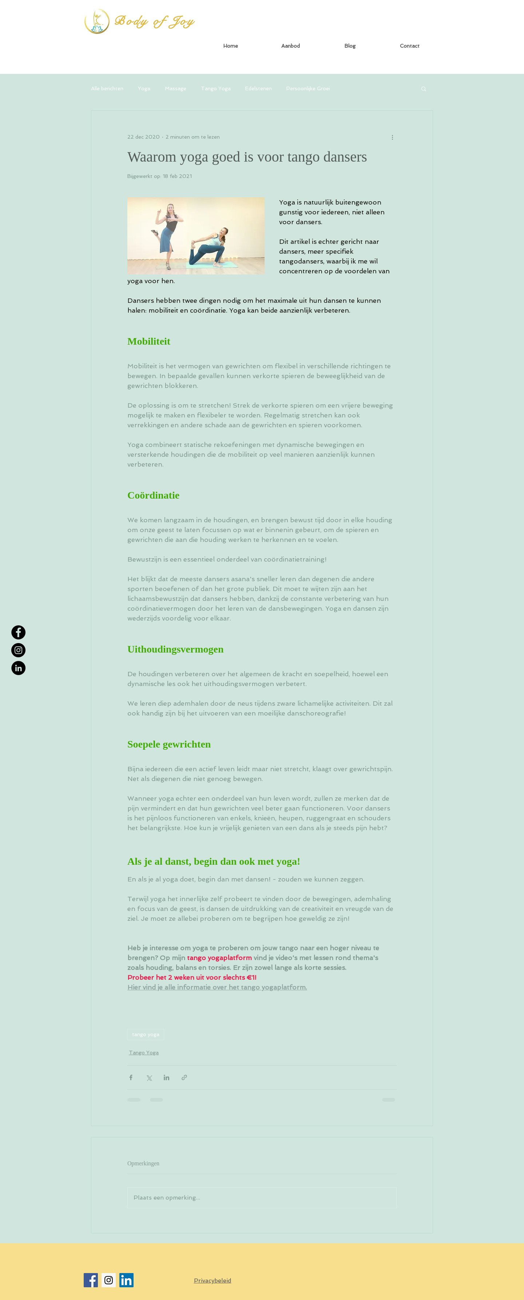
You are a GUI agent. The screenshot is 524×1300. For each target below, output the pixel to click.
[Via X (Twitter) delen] (148, 1077)
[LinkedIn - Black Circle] (18, 668)
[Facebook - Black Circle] (18, 632)
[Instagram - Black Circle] (18, 650)
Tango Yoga (216, 88)
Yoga (144, 88)
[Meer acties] (392, 136)
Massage (175, 88)
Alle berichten (107, 88)
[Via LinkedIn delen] (166, 1077)
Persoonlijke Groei (308, 88)
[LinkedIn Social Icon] (126, 1280)
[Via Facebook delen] (130, 1077)
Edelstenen (258, 88)
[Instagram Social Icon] (109, 1280)
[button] (290, 46)
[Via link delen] (184, 1077)
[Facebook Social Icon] (91, 1280)
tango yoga (145, 1034)
